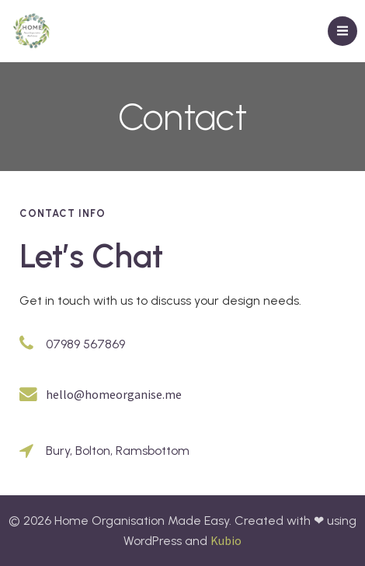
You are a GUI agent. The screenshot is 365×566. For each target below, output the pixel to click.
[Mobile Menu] (342, 31)
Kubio (226, 540)
